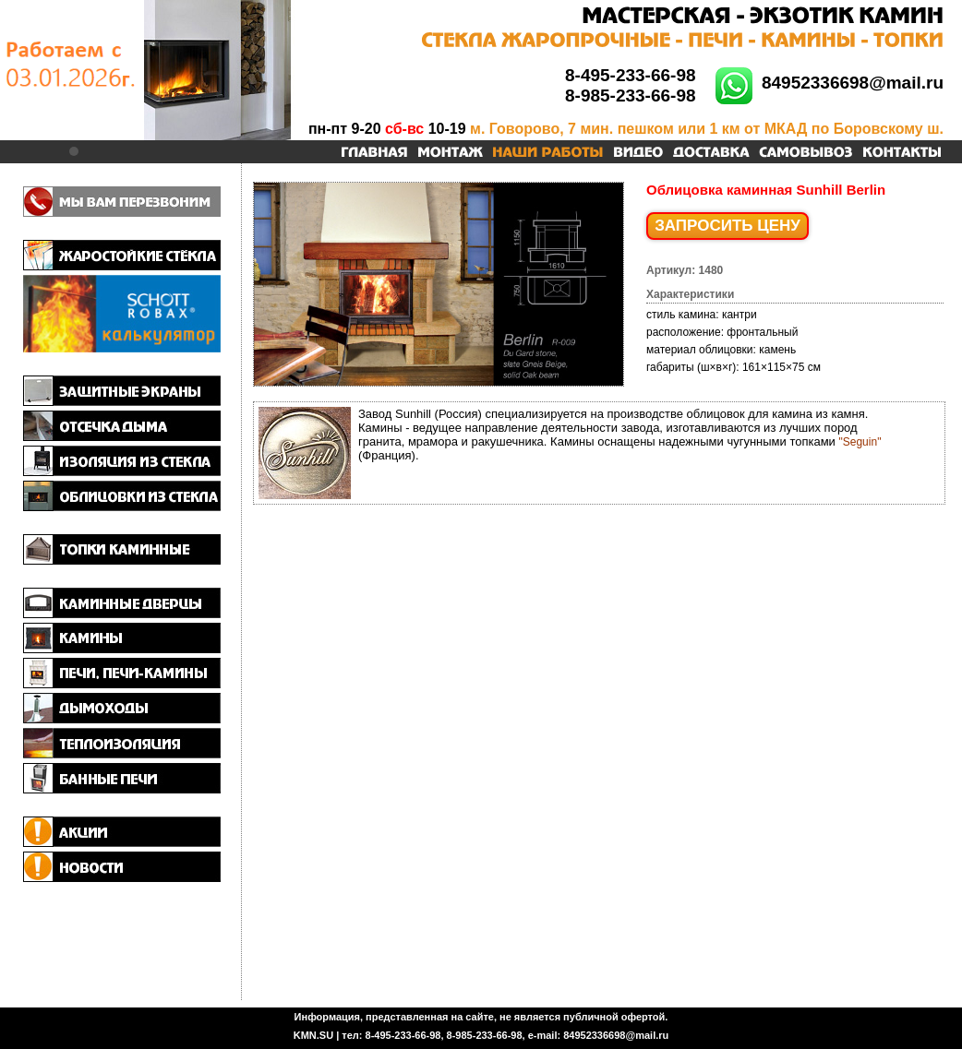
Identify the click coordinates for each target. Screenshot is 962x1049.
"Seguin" (860, 441)
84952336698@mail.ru (853, 82)
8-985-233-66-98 (630, 95)
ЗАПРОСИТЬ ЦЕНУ (727, 225)
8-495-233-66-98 (630, 75)
